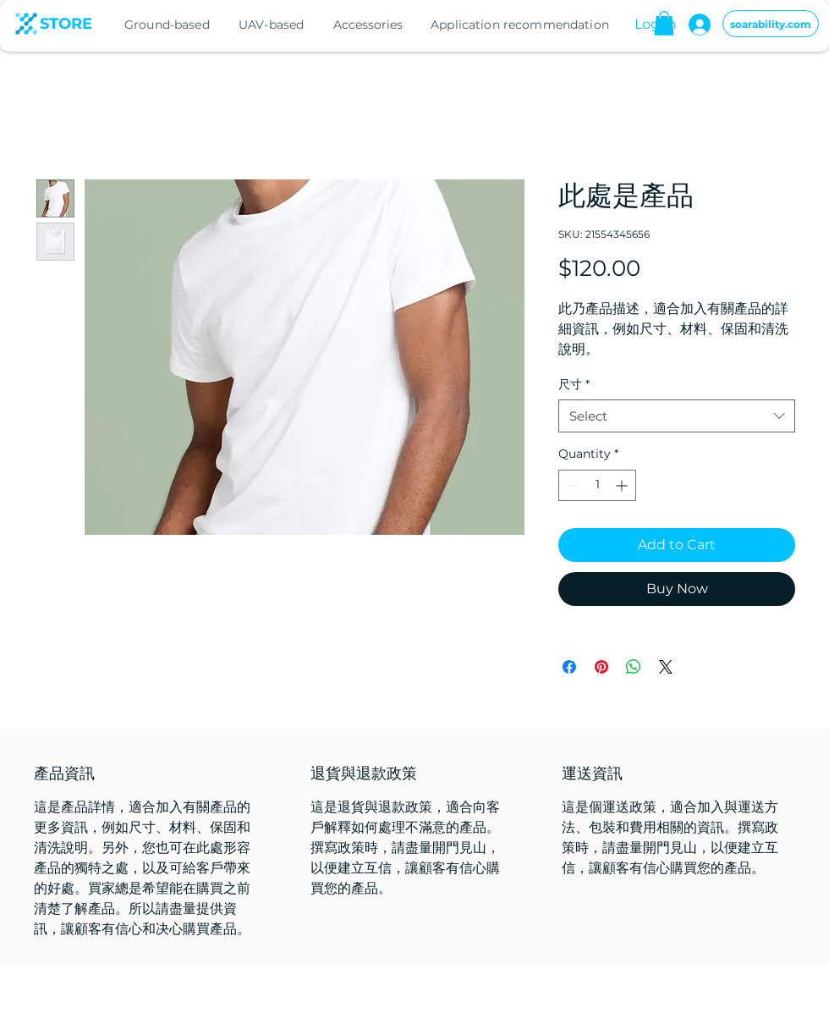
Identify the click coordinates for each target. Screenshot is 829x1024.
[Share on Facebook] (569, 667)
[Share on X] (666, 667)
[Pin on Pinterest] (601, 667)
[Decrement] (571, 485)
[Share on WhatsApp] (633, 667)
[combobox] (676, 415)
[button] (664, 23)
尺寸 (574, 384)
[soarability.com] (770, 23)
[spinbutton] (597, 485)
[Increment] (623, 485)
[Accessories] (369, 24)
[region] (181, 25)
